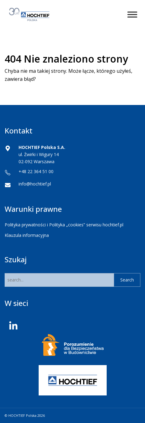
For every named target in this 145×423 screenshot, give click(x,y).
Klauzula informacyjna (27, 235)
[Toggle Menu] (132, 14)
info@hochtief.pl (35, 184)
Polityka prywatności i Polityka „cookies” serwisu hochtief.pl (64, 225)
